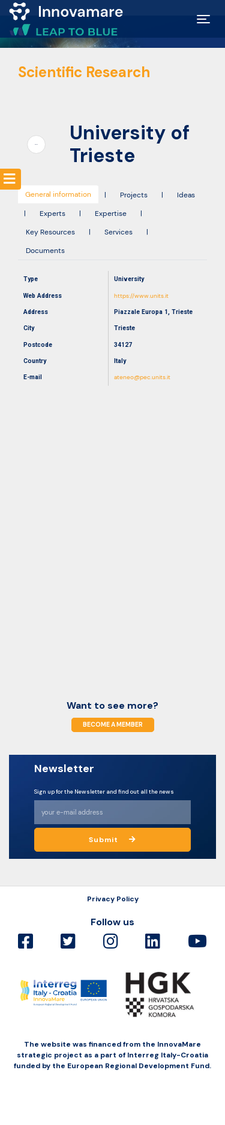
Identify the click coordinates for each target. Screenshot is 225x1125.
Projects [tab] (134, 195)
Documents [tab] (45, 250)
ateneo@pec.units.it (142, 377)
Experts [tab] (52, 213)
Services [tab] (118, 232)
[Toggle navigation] (203, 19)
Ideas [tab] (186, 195)
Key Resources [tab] (50, 232)
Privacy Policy (113, 899)
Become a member (113, 725)
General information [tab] (58, 194)
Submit (112, 839)
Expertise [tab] (111, 213)
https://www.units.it (141, 296)
